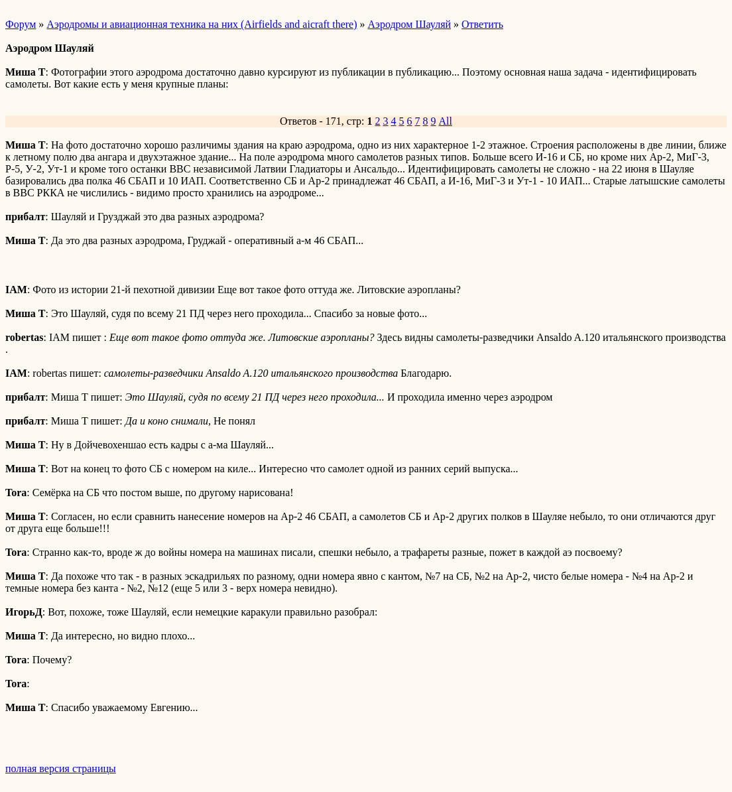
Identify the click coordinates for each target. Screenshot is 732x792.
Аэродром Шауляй (410, 24)
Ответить (482, 24)
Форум (20, 24)
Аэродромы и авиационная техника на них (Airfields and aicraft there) (201, 24)
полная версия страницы (60, 768)
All (445, 121)
